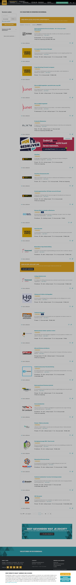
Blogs (64, 1)
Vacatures (15, 5)
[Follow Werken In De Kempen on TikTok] (20, 567)
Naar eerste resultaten (9, 36)
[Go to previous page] (36, 514)
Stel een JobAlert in (47, 534)
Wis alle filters (71, 14)
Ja (5, 32)
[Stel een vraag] (72, 43)
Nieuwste (39, 24)
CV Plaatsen (26, 5)
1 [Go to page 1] (39, 513)
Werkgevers (21, 1)
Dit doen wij (34, 5)
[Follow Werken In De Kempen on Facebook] (8, 567)
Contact (50, 5)
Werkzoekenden (13, 1)
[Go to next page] (48, 514)
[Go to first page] (34, 514)
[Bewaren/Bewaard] (70, 43)
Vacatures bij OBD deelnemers (6, 29)
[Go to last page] (51, 514)
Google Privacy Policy (12, 582)
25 (23, 513)
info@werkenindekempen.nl (38, 562)
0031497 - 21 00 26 (36, 563)
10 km (28, 14)
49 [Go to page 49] (45, 513)
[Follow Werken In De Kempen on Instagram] (11, 567)
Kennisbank (42, 5)
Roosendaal (23, 14)
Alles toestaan (65, 574)
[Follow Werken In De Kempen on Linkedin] (14, 567)
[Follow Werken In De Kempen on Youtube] (17, 567)
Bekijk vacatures (9, 24)
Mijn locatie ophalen (6, 21)
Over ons (59, 1)
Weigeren (65, 577)
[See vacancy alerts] (73, 5)
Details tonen (65, 580)
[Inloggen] (71, 1)
